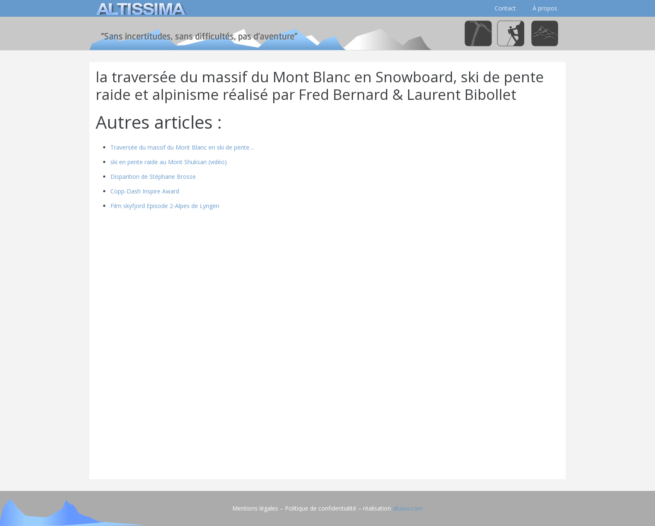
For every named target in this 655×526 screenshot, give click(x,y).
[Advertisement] (327, 414)
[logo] (139, 8)
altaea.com (408, 508)
